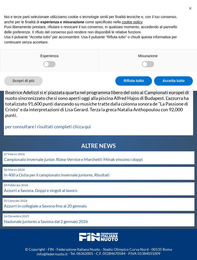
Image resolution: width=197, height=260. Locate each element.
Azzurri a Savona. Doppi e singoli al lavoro (40, 190)
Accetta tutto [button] (173, 81)
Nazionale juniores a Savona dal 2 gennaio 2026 (46, 221)
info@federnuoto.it (52, 254)
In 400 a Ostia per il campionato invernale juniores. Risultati (56, 174)
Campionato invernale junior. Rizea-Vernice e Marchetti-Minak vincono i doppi (73, 159)
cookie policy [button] (132, 22)
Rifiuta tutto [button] (134, 81)
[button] (190, 8)
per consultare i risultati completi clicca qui (48, 126)
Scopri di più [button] (23, 81)
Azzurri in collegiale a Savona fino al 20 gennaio (45, 205)
